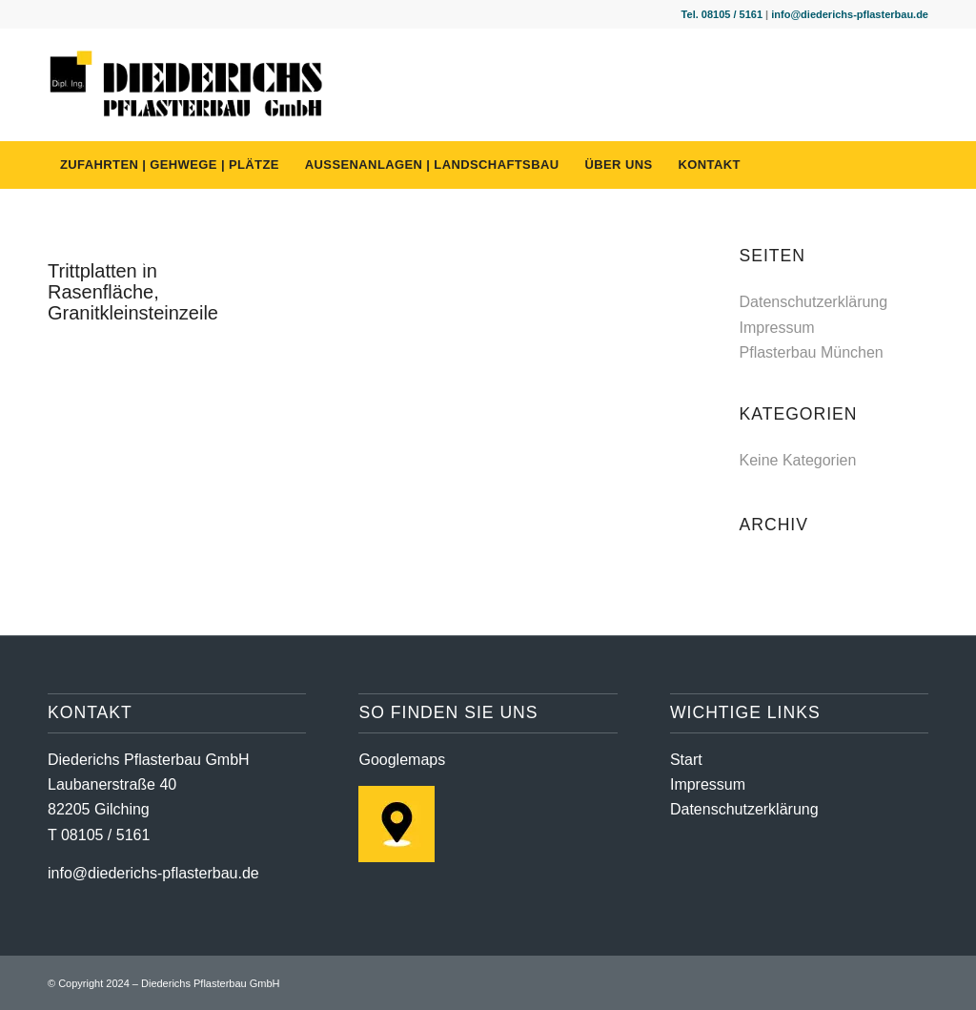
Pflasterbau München (812, 352)
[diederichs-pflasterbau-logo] (187, 85)
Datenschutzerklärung (814, 302)
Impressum (777, 327)
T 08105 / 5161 (99, 835)
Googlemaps (401, 760)
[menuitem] (170, 165)
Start (686, 760)
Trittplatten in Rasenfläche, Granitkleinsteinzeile (133, 291)
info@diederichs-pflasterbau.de (849, 14)
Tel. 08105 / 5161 (721, 14)
